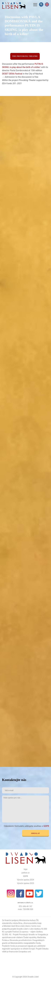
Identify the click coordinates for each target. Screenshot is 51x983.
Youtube (30, 893)
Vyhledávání (41, 4)
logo (25, 869)
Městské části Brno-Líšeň (14, 926)
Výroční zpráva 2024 (25, 880)
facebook (20, 893)
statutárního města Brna (12, 923)
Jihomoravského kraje (32, 923)
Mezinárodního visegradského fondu (25, 943)
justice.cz (25, 873)
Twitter (39, 893)
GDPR (46, 826)
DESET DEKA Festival (12, 73)
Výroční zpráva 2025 (25, 883)
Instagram (11, 893)
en (47, 4)
